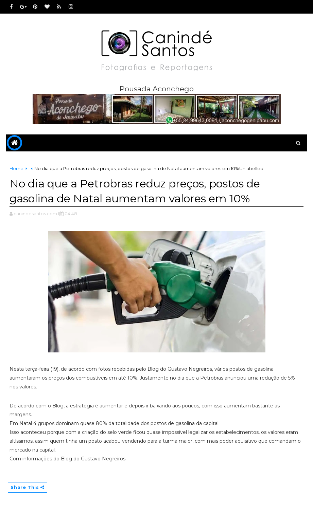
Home (16, 168)
